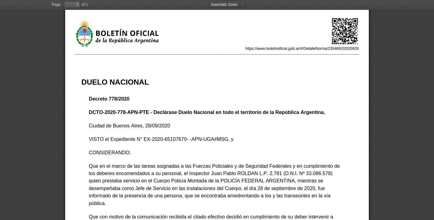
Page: (56, 4)
